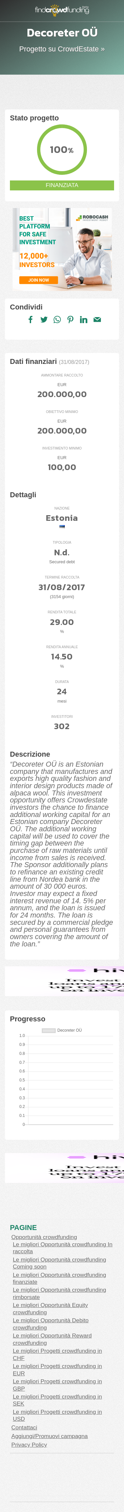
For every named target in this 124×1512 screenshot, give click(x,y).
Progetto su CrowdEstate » (62, 49)
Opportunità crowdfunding (44, 1237)
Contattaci (24, 1427)
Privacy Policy (29, 1444)
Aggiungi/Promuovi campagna (49, 1436)
